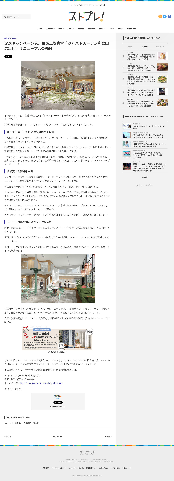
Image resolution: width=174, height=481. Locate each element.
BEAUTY (81, 29)
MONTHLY (160, 47)
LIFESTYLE (51, 29)
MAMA (102, 29)
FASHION (91, 29)
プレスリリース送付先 (74, 468)
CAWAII (111, 29)
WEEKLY (145, 47)
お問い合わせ (106, 468)
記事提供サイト (92, 468)
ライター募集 (119, 468)
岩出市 (35, 423)
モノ (6, 423)
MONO (61, 29)
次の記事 (107, 436)
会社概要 (39, 468)
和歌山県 (27, 423)
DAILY (130, 47)
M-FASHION (131, 29)
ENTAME (71, 29)
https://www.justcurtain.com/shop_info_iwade (43, 383)
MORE (145, 178)
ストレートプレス (145, 185)
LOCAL (40, 29)
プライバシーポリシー (54, 468)
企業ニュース (133, 468)
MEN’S (120, 29)
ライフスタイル (16, 423)
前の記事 (8, 436)
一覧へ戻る (58, 436)
